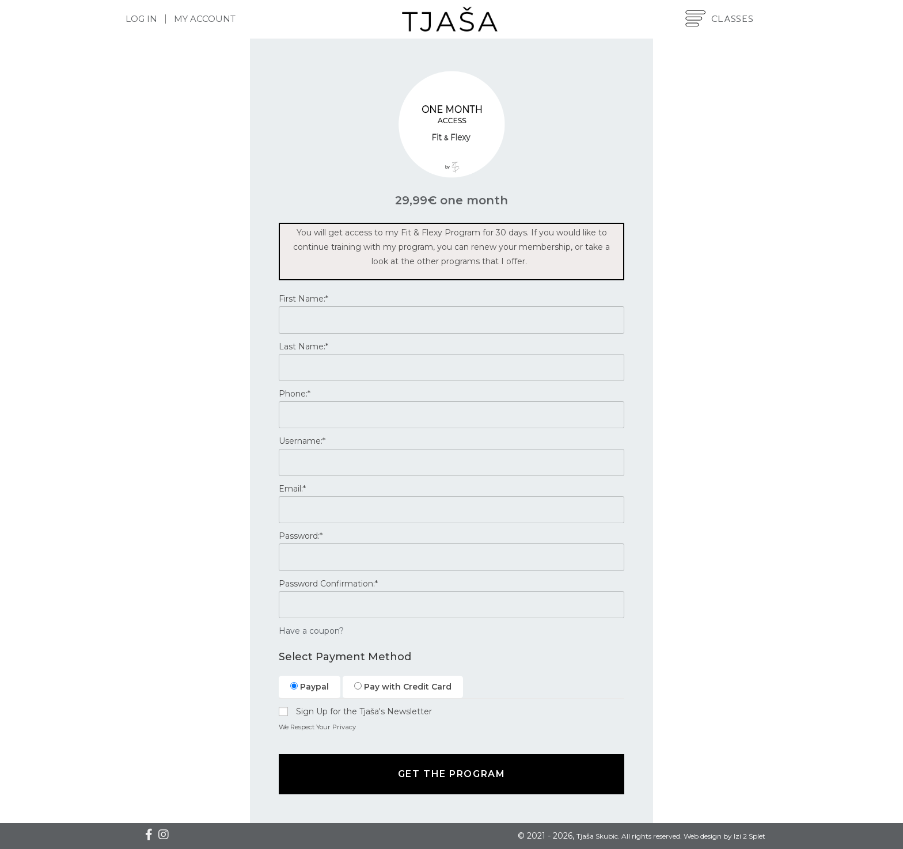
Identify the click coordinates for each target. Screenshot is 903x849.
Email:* (292, 488)
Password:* (300, 536)
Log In (141, 18)
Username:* (302, 441)
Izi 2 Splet (749, 836)
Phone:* (294, 394)
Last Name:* (303, 346)
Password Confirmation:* (328, 583)
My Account (205, 18)
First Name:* (303, 299)
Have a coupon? (311, 631)
